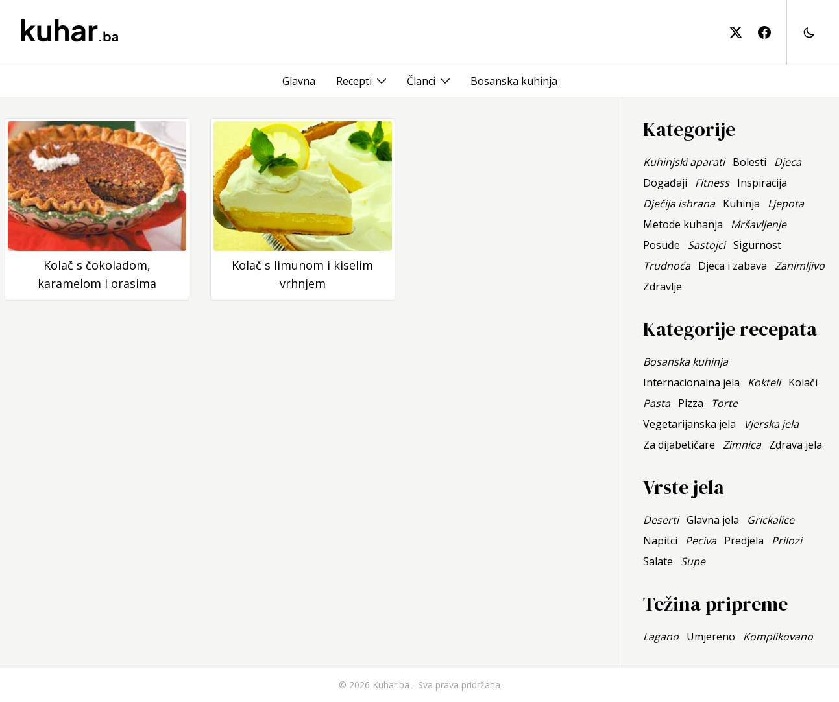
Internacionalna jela (691, 382)
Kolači (803, 382)
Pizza (690, 403)
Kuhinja (741, 203)
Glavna (298, 81)
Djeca (787, 162)
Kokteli (764, 382)
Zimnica (742, 445)
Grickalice (770, 520)
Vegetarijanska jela (689, 424)
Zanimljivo (800, 266)
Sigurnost (757, 245)
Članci (421, 81)
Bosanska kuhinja (513, 81)
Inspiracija (762, 183)
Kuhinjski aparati (684, 162)
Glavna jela (713, 520)
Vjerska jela (771, 424)
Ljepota (786, 203)
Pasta (656, 403)
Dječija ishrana (679, 203)
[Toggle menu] (381, 81)
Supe (693, 561)
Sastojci (706, 245)
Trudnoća (666, 266)
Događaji (665, 183)
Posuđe (661, 245)
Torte (724, 403)
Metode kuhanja (683, 224)
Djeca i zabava (732, 266)
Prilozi (787, 540)
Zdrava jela (795, 445)
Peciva (700, 540)
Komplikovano (778, 636)
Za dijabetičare (679, 445)
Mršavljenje (758, 224)
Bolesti (749, 162)
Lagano (661, 636)
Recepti (354, 81)
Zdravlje (662, 286)
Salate (658, 561)
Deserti (661, 520)
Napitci (660, 540)
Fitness (712, 183)
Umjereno (711, 636)
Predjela (744, 540)
